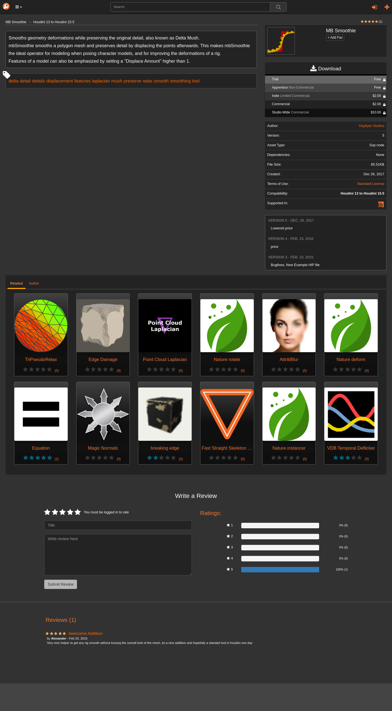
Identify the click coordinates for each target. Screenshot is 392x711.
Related (16, 283)
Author (34, 283)
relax (147, 80)
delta (13, 80)
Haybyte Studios (371, 126)
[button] (18, 7)
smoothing (180, 80)
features (82, 80)
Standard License (370, 184)
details (38, 80)
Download (325, 69)
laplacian (101, 80)
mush (116, 80)
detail (25, 80)
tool (195, 80)
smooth (161, 80)
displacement (59, 80)
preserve (132, 80)
